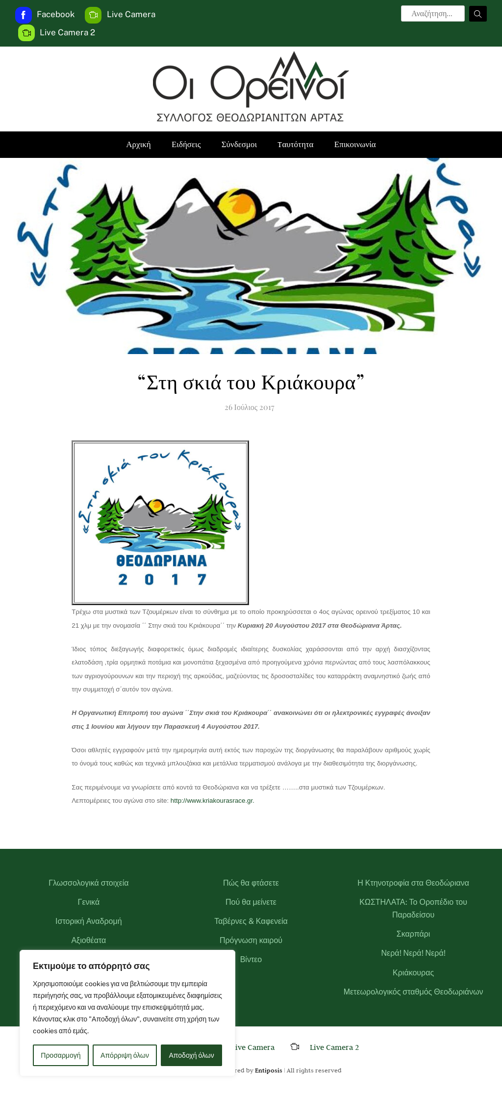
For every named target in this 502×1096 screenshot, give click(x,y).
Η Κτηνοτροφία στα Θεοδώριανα (413, 883)
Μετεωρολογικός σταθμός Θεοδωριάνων (413, 991)
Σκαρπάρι (413, 934)
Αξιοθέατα (88, 940)
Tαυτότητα (295, 144)
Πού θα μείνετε (251, 902)
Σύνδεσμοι (239, 144)
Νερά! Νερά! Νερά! (413, 953)
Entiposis (268, 1070)
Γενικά (89, 902)
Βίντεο (251, 959)
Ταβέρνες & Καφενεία (251, 921)
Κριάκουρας (413, 972)
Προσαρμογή (60, 1055)
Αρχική (138, 144)
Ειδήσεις (186, 144)
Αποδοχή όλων (191, 1055)
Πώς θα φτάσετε (251, 883)
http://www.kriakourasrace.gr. (211, 800)
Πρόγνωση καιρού (251, 940)
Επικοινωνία (355, 144)
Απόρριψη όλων (124, 1055)
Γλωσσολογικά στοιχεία (88, 883)
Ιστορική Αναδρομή (88, 921)
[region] (127, 1013)
